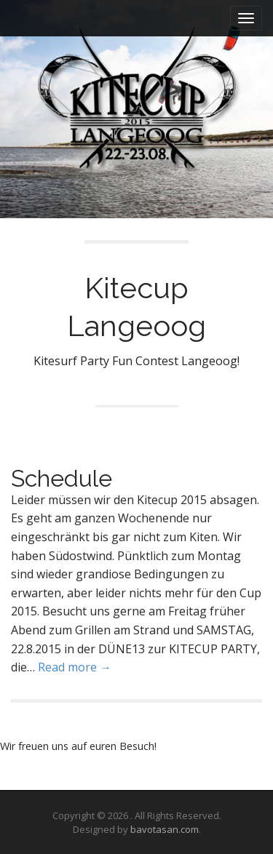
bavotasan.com (164, 829)
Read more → (74, 667)
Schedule (61, 478)
